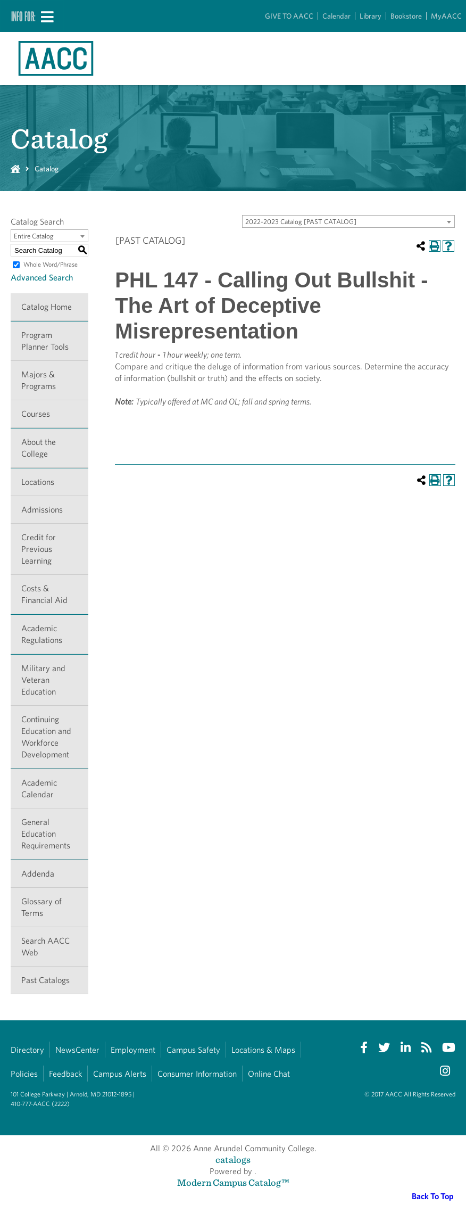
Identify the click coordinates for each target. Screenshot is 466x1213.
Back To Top (433, 1196)
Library (370, 16)
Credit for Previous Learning (38, 549)
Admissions (42, 510)
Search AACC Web (45, 947)
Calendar (336, 16)
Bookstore (406, 16)
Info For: (23, 16)
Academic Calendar (39, 788)
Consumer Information (197, 1074)
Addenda (37, 874)
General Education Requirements (45, 834)
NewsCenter (77, 1050)
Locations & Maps (263, 1050)
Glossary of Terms (41, 907)
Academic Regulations (41, 634)
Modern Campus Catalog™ (233, 1182)
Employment (133, 1050)
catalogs (233, 1159)
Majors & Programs (38, 380)
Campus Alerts (119, 1074)
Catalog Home (46, 307)
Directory (27, 1050)
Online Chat (269, 1074)
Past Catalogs (45, 980)
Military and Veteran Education (43, 680)
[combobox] (348, 221)
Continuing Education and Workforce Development (46, 737)
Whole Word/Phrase (50, 264)
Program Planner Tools (45, 341)
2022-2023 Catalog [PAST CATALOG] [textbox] (300, 222)
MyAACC (446, 16)
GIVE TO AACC (289, 16)
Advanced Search (42, 278)
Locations (37, 482)
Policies (24, 1074)
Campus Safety (193, 1050)
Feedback (65, 1074)
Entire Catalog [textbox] (34, 236)
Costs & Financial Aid (44, 594)
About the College (38, 448)
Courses (35, 414)
